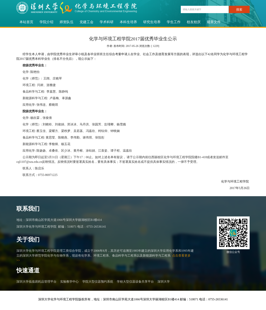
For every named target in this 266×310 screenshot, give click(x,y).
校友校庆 (194, 22)
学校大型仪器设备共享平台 (135, 281)
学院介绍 (46, 22)
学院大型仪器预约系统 (97, 281)
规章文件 (214, 22)
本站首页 (26, 22)
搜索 (239, 9)
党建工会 (86, 22)
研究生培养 (152, 22)
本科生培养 (128, 22)
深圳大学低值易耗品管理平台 (36, 281)
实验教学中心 (69, 281)
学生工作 (174, 22)
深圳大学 (163, 281)
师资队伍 (66, 22)
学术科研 (107, 22)
